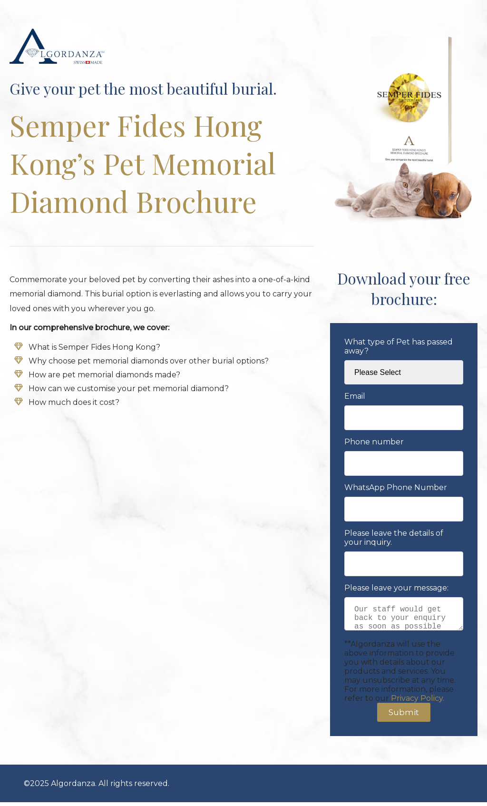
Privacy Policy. (417, 702)
